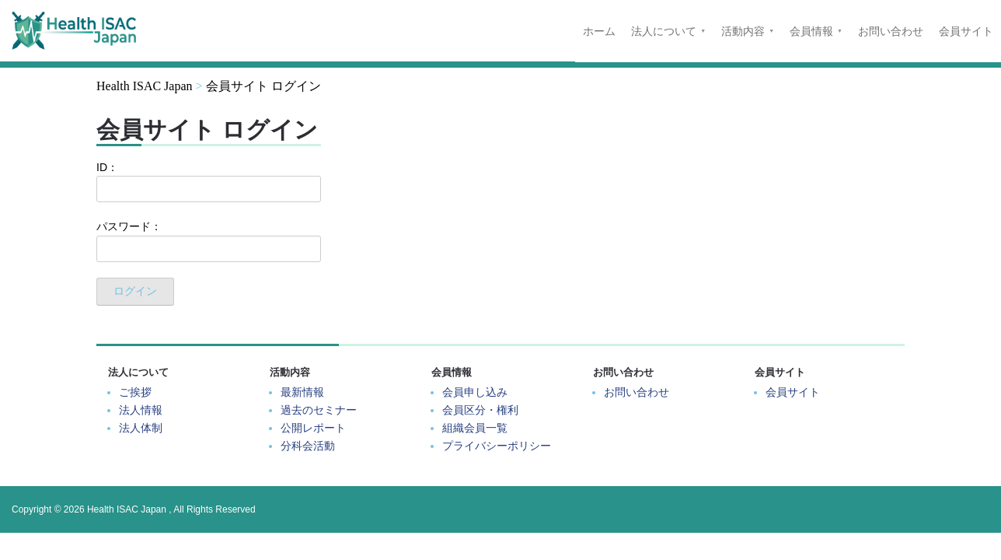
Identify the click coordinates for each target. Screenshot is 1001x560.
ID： (208, 181)
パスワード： (208, 240)
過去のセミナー (319, 410)
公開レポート (313, 428)
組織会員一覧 (474, 428)
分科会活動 (308, 445)
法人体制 (140, 428)
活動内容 (743, 31)
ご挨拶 (135, 392)
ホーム (599, 31)
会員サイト (966, 31)
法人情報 (140, 410)
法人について (663, 31)
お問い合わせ (890, 31)
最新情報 (302, 392)
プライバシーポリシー (496, 445)
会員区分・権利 (480, 410)
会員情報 (811, 31)
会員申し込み (474, 392)
